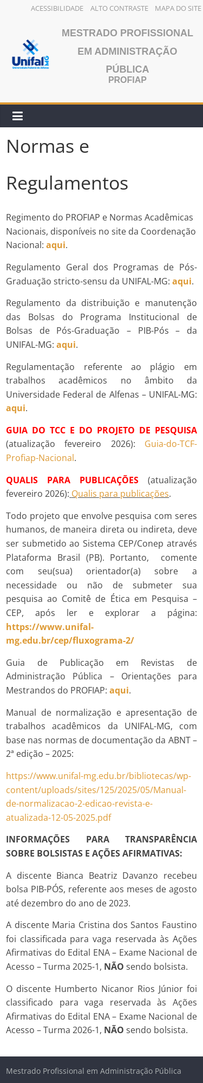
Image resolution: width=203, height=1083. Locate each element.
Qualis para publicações (120, 494)
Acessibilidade (57, 8)
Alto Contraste (119, 8)
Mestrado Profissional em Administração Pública (127, 51)
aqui (66, 345)
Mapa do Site (178, 8)
